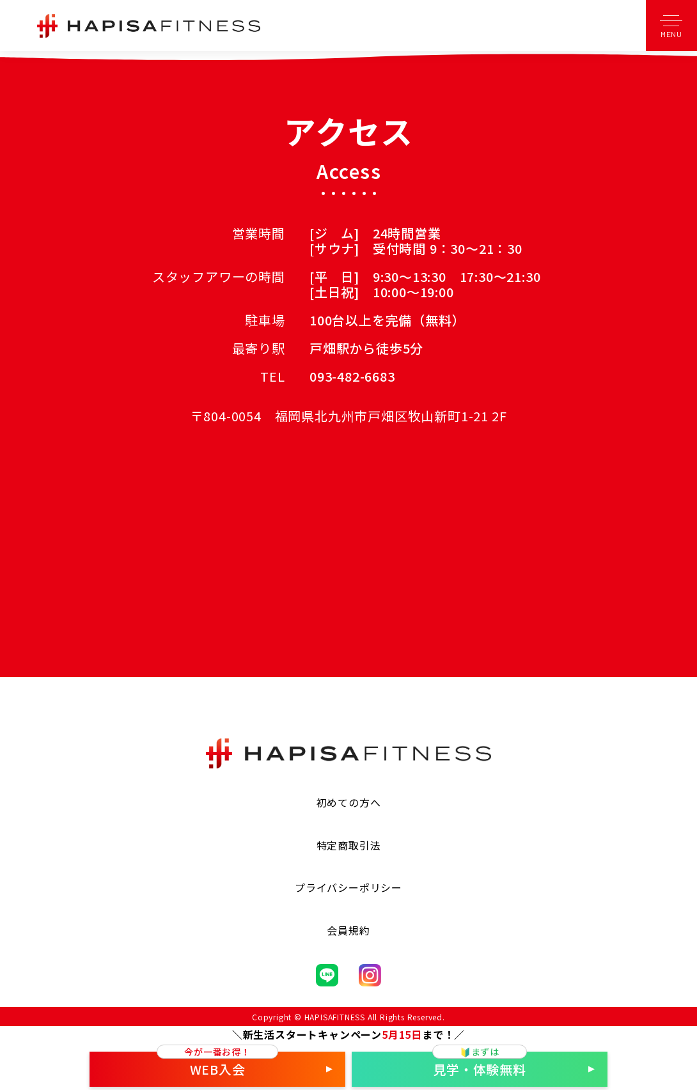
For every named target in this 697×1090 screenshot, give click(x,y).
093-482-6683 (352, 376)
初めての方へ (349, 802)
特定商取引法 (349, 845)
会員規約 (348, 930)
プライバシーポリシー (348, 887)
